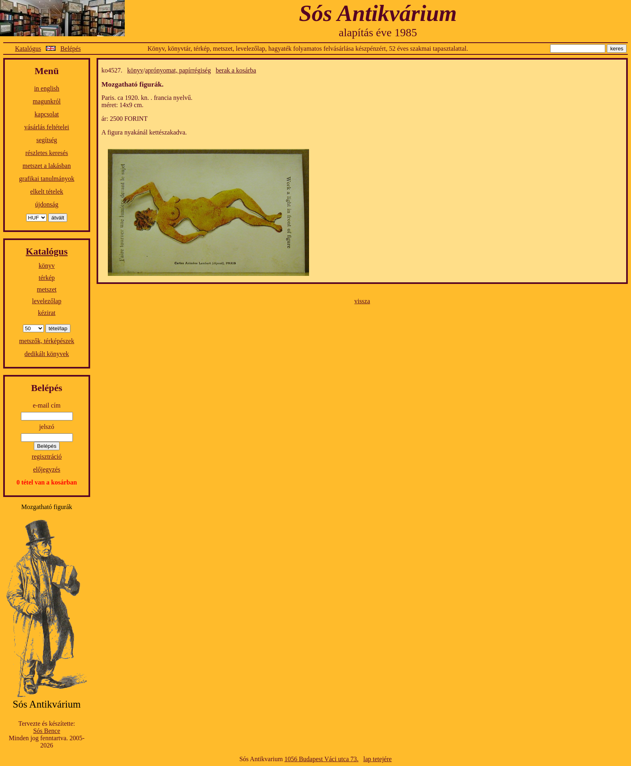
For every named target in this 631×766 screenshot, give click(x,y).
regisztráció (47, 456)
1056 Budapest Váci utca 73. (322, 759)
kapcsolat (47, 114)
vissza (362, 301)
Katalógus (28, 48)
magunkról (46, 101)
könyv (47, 265)
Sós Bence (46, 730)
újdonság (46, 204)
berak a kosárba (236, 70)
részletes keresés (46, 152)
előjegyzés (46, 469)
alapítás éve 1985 (378, 32)
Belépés (70, 48)
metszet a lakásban (47, 165)
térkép (47, 277)
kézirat (47, 312)
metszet (47, 289)
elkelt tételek (46, 191)
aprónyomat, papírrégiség (178, 70)
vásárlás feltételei (46, 127)
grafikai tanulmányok (46, 178)
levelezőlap (47, 301)
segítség (46, 140)
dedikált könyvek (47, 353)
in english (47, 88)
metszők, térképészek (46, 340)
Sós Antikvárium (378, 13)
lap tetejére (377, 759)
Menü (47, 71)
